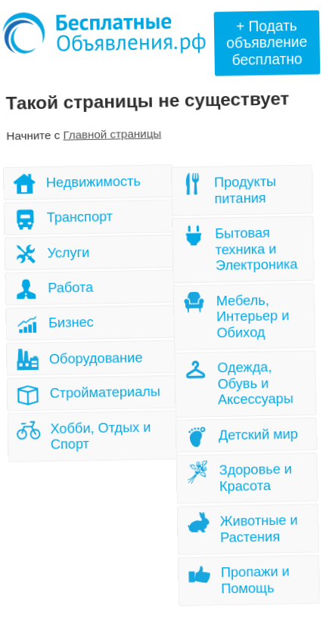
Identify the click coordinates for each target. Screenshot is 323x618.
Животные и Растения (258, 528)
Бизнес (72, 323)
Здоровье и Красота (255, 477)
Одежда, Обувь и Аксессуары (255, 383)
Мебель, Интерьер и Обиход (253, 316)
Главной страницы (113, 133)
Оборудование (95, 358)
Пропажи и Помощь (254, 579)
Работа (71, 288)
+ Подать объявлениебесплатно (267, 42)
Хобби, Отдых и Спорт (100, 435)
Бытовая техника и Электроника (257, 249)
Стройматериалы (105, 392)
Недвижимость (94, 182)
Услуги (69, 253)
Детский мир (258, 434)
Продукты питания (247, 191)
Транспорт (80, 217)
